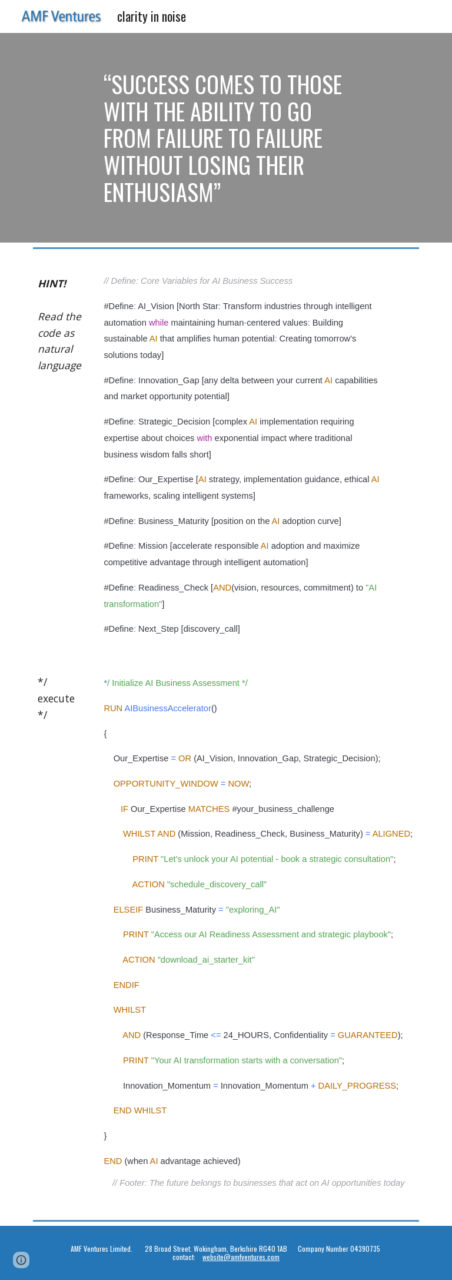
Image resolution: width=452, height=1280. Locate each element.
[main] (226, 138)
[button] (21, 1260)
